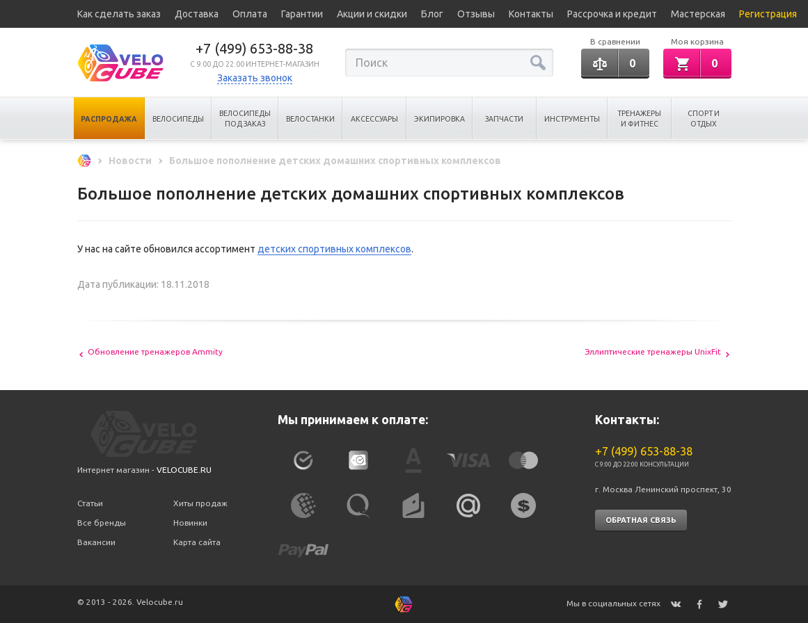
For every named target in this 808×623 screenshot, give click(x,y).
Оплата (249, 13)
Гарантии (302, 13)
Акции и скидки (372, 13)
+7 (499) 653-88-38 (254, 48)
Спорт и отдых (704, 118)
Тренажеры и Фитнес (639, 118)
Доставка (197, 13)
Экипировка (439, 119)
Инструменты (572, 119)
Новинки (190, 522)
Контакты (531, 13)
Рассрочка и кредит (612, 13)
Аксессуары (374, 119)
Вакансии (96, 542)
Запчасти (504, 119)
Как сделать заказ (119, 13)
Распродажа (109, 119)
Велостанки (310, 119)
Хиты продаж (200, 503)
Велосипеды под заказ (245, 118)
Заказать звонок (254, 77)
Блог (432, 13)
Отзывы (476, 13)
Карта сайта (197, 542)
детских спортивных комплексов (334, 248)
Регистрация (768, 13)
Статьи (90, 503)
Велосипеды (178, 119)
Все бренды (101, 522)
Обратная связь (640, 520)
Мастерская (698, 13)
